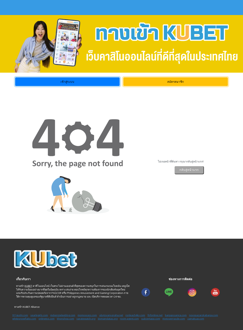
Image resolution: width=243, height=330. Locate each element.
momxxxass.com (87, 315)
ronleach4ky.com (135, 315)
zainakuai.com (195, 318)
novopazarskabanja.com (203, 315)
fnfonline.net (155, 315)
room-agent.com (129, 318)
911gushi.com (20, 315)
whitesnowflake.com (24, 318)
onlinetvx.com (46, 318)
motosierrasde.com (174, 318)
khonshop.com (65, 318)
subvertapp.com (150, 318)
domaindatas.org (108, 318)
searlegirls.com (39, 315)
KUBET (28, 286)
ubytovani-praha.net (111, 315)
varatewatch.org (86, 318)
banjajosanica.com (176, 315)
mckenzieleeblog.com (62, 315)
